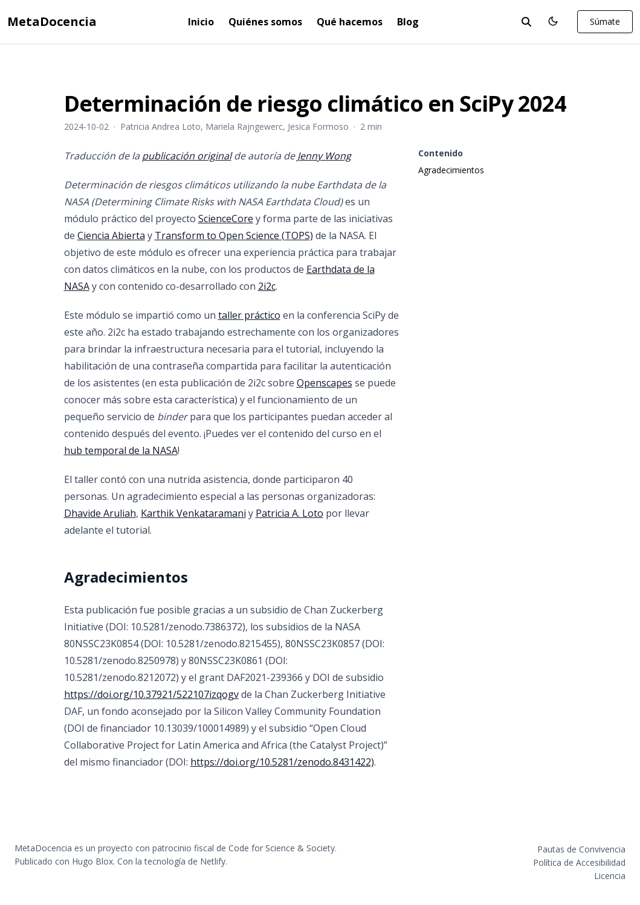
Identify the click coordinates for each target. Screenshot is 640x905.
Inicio (201, 21)
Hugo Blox (92, 861)
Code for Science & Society (281, 848)
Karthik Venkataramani (193, 513)
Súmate (605, 21)
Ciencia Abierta (111, 235)
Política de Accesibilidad (579, 862)
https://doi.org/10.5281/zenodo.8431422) (282, 762)
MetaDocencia (52, 21)
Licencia (609, 875)
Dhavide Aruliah (100, 513)
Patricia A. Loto (289, 513)
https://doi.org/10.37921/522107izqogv (151, 694)
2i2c (267, 286)
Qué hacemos (350, 21)
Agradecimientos (451, 170)
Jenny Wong (324, 155)
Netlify (212, 861)
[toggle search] (526, 22)
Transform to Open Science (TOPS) (234, 235)
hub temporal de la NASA (121, 450)
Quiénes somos (265, 21)
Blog (408, 21)
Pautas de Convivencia (581, 849)
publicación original (186, 155)
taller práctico (249, 315)
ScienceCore (225, 218)
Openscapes (324, 382)
